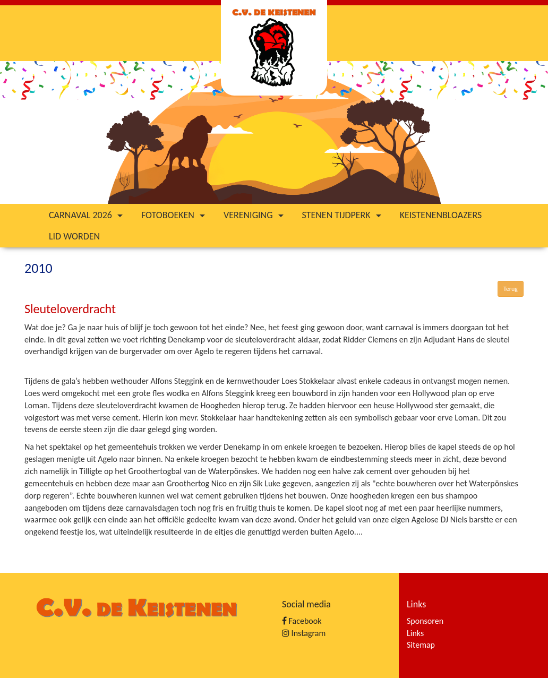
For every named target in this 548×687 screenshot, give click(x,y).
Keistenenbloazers (441, 215)
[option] (274, 132)
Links (415, 633)
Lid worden (74, 236)
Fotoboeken (174, 215)
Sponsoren (425, 621)
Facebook (301, 621)
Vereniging (255, 215)
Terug (510, 289)
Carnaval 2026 (87, 215)
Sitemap (421, 645)
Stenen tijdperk (343, 215)
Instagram (304, 633)
